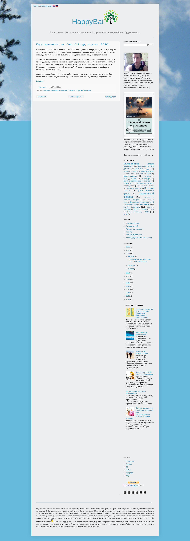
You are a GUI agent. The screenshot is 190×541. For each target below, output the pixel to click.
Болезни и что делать (75, 90)
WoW (126, 214)
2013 (128, 296)
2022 (128, 253)
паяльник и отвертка (133, 188)
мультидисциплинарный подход (137, 181)
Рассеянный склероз (134, 229)
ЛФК (125, 179)
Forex (136, 209)
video (147, 212)
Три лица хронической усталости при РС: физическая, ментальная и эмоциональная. (144, 313)
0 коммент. (42, 87)
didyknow (127, 209)
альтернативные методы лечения (55, 90)
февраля (132, 265)
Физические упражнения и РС (142, 202)
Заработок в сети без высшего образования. (145, 373)
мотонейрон (146, 179)
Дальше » (40, 81)
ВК (127, 467)
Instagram (129, 473)
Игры (149, 174)
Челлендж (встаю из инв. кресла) (139, 238)
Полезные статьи (132, 223)
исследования (130, 176)
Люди (133, 178)
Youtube (129, 464)
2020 (128, 276)
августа (131, 256)
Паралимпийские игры (146, 186)
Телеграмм (130, 461)
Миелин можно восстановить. (141, 333)
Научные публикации (134, 235)
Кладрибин (147, 176)
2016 (128, 289)
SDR (152, 209)
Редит (128, 476)
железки (126, 171)
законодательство (147, 171)
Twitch (128, 470)
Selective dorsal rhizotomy (134, 212)
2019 (128, 279)
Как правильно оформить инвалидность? (136, 392)
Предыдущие (110, 97)
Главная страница (76, 97)
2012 (128, 299)
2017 (128, 286)
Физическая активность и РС (142, 352)
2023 (128, 250)
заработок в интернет (134, 174)
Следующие (41, 97)
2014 (128, 293)
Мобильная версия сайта (43, 6)
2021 (128, 273)
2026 (128, 247)
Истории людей (132, 226)
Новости (127, 183)
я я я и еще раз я (132, 207)
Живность (135, 171)
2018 (128, 283)
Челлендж (87, 90)
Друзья (148, 169)
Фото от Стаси (131, 204)
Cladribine (149, 207)
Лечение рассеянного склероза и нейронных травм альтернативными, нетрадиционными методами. (139, 413)
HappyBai (95, 22)
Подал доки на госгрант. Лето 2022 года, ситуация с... (139, 260)
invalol (144, 209)
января (131, 269)
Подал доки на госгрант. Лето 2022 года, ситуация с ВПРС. (72, 44)
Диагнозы (139, 169)
